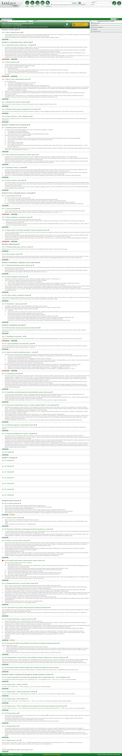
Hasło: (93, 4)
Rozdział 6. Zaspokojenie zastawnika (13, 325)
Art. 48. (14, 699)
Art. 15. (17, 247)
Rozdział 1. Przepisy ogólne (10, 29)
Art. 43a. (34, 657)
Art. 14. (25, 230)
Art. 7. (14, 127)
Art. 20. (20, 328)
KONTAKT (110, 754)
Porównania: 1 (5, 39)
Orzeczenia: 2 (5, 76)
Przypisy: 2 (12, 640)
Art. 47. (19, 691)
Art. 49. (34, 706)
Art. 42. (18, 619)
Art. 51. (10, 726)
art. (50, 57)
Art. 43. (30, 643)
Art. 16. (11, 254)
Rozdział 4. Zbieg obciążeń (10, 244)
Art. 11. (11, 195)
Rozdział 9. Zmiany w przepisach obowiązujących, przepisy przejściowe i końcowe (27, 674)
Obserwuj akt (66, 25)
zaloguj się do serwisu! (78, 4)
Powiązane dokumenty (97, 27)
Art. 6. (20, 109)
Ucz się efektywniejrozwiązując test (81, 24)
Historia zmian (95, 22)
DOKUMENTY (37, 5)
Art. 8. (20, 154)
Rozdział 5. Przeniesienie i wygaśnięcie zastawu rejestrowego (20, 262)
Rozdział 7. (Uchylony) (9, 457)
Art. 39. (15, 540)
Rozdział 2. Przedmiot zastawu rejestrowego (15, 125)
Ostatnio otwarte (96, 31)
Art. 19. (14, 304)
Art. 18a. (16, 295)
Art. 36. (11, 503)
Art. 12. (10, 208)
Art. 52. (11, 740)
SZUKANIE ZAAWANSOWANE (47, 6)
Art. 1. (12, 32)
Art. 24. (27, 392)
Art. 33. (7, 483)
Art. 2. (18, 45)
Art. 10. (13, 180)
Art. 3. (10, 62)
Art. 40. (23, 560)
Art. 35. (7, 495)
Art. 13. (16, 217)
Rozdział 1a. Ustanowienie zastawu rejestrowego (16, 42)
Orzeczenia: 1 (5, 59)
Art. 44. (29, 667)
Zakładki (94, 29)
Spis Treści (94, 25)
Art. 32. (7, 477)
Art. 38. (27, 529)
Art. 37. (12, 517)
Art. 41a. (25, 607)
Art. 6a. (16, 116)
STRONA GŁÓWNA (27, 6)
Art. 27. (19, 433)
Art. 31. (7, 472)
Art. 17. (17, 265)
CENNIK (42, 5)
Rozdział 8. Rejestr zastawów (11, 500)
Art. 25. (30, 405)
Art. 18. (14, 276)
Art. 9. (14, 167)
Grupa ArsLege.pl (18, 754)
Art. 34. (7, 489)
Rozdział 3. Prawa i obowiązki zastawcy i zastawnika (18, 193)
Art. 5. (15, 102)
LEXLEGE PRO (62, 21)
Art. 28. (7, 452)
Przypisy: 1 (12, 514)
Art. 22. (19, 352)
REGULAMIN (116, 754)
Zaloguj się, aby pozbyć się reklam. (105, 21)
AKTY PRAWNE (32, 6)
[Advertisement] (61, 13)
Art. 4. (15, 79)
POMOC (104, 754)
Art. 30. (7, 466)
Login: (93, 2)
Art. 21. (13, 336)
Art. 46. (14, 684)
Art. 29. (7, 460)
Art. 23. (12, 373)
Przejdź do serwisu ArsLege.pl (51, 754)
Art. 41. (19, 583)
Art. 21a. (18, 343)
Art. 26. (19, 425)
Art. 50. (10, 713)
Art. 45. (35, 677)
